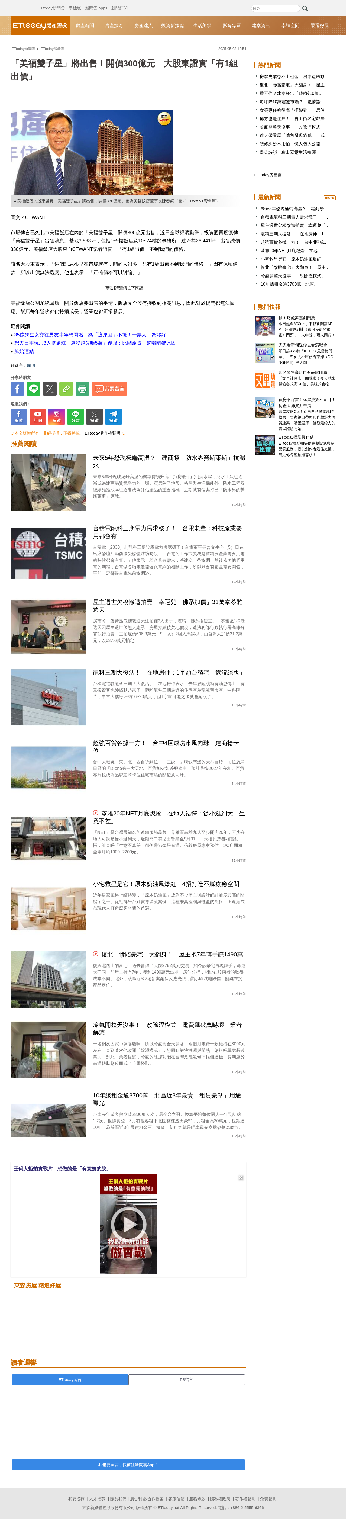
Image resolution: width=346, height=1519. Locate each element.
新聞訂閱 (119, 2)
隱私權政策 (220, 1498)
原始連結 (24, 351)
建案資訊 (261, 25)
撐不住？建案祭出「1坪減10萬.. (290, 93)
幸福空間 (290, 25)
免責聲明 (268, 1498)
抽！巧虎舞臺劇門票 (297, 318)
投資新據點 (172, 25)
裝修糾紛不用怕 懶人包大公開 (290, 144)
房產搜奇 (114, 25)
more (329, 197)
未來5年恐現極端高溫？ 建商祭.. (293, 208)
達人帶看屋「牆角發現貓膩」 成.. (293, 135)
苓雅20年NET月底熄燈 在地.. (290, 250)
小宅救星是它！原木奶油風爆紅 (291, 259)
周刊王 (33, 365)
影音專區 (231, 25)
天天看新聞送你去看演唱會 (303, 345)
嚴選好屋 (320, 25)
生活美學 (202, 25)
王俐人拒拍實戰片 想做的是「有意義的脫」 (62, 1168)
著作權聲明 (245, 1498)
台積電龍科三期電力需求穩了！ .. (294, 217)
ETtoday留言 (70, 1379)
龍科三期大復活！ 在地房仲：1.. (293, 234)
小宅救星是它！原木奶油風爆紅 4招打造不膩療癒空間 (166, 884)
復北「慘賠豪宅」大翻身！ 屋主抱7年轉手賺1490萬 (172, 954)
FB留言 (186, 1379)
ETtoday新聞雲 (51, 2)
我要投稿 (76, 1498)
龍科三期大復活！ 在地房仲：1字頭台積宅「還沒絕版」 (169, 672)
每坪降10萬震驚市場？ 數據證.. (291, 101)
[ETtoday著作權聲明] (102, 433)
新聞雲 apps (96, 2)
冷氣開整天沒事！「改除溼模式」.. (293, 127)
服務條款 (197, 1498)
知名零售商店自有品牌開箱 (303, 372)
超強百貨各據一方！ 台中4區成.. (293, 242)
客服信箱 (176, 1498)
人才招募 (97, 1498)
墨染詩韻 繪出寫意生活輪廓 (288, 152)
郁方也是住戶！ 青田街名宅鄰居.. (293, 118)
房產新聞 (85, 25)
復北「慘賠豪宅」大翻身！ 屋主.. (293, 85)
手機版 (75, 2)
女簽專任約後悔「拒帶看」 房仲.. (293, 110)
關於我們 (118, 1498)
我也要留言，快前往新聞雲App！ (128, 1464)
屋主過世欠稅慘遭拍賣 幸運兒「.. (294, 225)
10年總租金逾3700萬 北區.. (288, 284)
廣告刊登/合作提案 (147, 1498)
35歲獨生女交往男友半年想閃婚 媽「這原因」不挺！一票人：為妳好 (90, 335)
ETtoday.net (168, 1507)
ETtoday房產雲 (40, 25)
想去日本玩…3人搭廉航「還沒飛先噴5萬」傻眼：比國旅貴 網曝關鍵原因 (95, 343)
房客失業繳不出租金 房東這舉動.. (293, 76)
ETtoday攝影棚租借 (296, 437)
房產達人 (143, 25)
